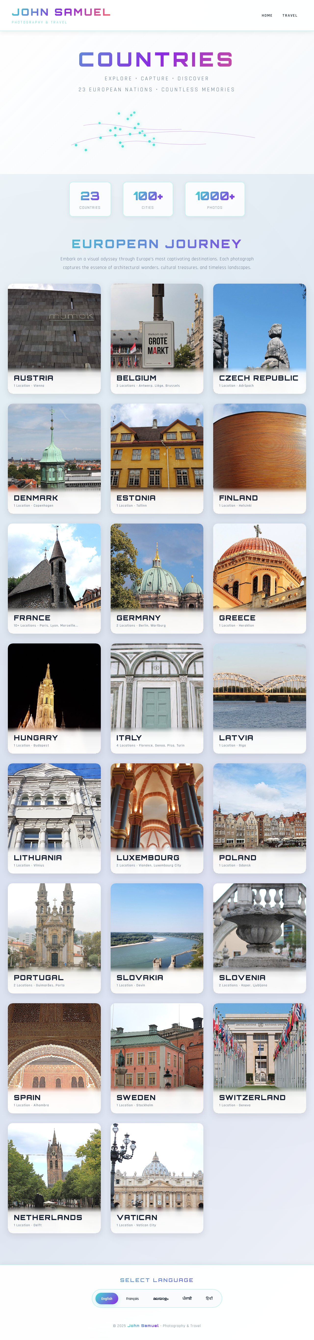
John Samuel (62, 12)
